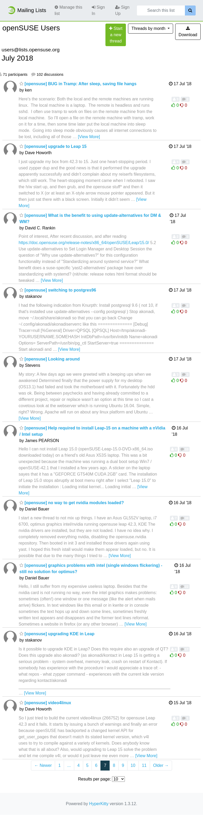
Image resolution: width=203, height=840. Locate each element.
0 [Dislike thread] (183, 105)
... (69, 765)
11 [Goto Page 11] (144, 765)
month (148, 28)
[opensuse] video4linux (45, 703)
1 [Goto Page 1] (59, 765)
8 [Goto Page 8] (114, 765)
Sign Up (122, 10)
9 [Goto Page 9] (123, 765)
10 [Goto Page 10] (133, 765)
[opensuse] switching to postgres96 (57, 290)
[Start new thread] (115, 35)
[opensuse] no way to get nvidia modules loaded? (71, 502)
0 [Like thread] (176, 105)
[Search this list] (161, 10)
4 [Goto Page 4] (78, 765)
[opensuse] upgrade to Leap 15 (53, 146)
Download (188, 31)
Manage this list (68, 10)
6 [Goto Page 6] (96, 765)
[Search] (190, 10)
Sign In (98, 10)
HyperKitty (99, 803)
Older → (161, 765)
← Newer (43, 765)
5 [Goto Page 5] (87, 765)
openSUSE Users (31, 28)
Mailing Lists (26, 10)
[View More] (89, 136)
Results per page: (94, 779)
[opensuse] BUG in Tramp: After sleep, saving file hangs (78, 84)
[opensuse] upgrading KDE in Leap (56, 634)
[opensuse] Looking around (49, 359)
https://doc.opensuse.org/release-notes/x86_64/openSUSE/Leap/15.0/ (84, 242)
